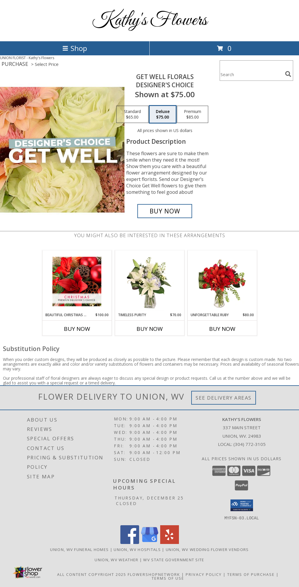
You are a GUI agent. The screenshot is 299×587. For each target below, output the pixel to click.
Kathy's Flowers (149, 20)
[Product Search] (251, 74)
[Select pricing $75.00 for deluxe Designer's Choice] (163, 114)
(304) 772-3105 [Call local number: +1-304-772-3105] (249, 444)
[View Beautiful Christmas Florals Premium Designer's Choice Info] (76, 281)
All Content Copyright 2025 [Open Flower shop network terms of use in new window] (91, 574)
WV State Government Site (173, 559)
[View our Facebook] (129, 542)
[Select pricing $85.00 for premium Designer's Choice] (192, 114)
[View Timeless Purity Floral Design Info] (149, 281)
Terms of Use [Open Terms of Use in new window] (168, 578)
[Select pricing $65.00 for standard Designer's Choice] (132, 114)
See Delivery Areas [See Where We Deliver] (224, 397)
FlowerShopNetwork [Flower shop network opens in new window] (154, 574)
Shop (74, 48)
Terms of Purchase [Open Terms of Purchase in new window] (251, 574)
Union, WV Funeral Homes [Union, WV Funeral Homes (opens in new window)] (79, 549)
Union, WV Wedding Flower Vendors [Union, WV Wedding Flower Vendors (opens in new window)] (207, 549)
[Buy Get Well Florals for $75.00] (164, 211)
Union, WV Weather (116, 559)
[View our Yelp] (169, 542)
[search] (288, 74)
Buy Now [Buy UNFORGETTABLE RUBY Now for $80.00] (222, 329)
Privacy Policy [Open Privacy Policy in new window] (204, 574)
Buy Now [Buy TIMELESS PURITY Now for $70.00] (149, 329)
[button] (241, 505)
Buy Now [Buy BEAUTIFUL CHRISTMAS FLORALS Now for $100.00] (77, 329)
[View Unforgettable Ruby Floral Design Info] (222, 281)
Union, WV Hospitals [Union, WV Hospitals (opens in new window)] (137, 549)
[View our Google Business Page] (149, 542)
